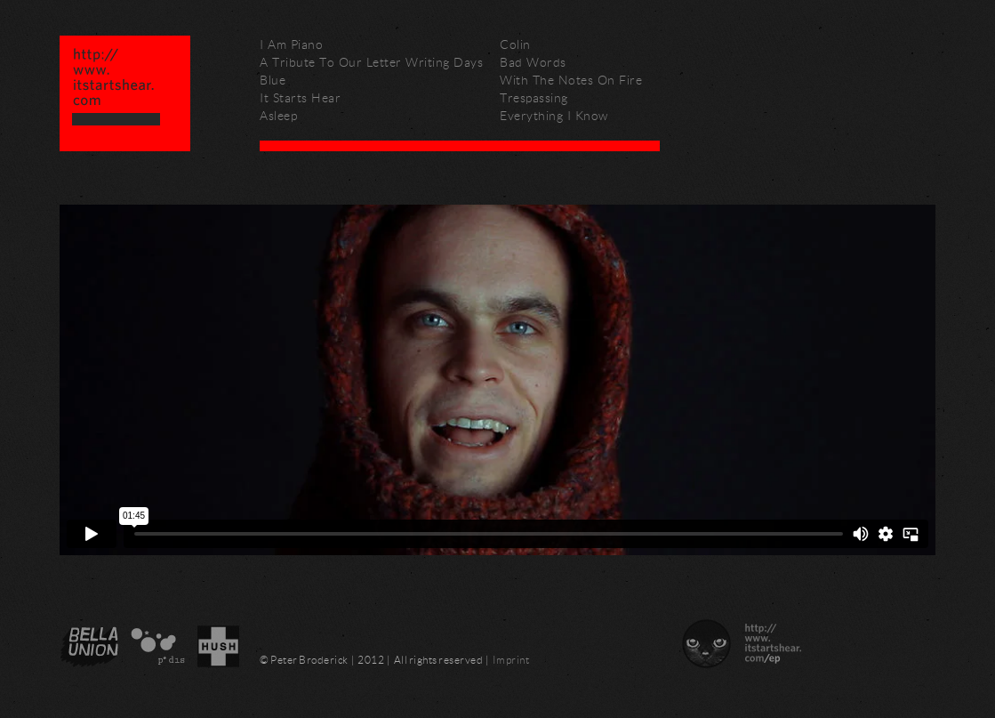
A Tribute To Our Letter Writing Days (371, 61)
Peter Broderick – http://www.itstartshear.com (125, 93)
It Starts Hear (300, 97)
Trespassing (534, 97)
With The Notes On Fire (571, 79)
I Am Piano (291, 44)
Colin (515, 44)
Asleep (278, 115)
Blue (272, 79)
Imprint (511, 659)
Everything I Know (554, 115)
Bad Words (533, 61)
